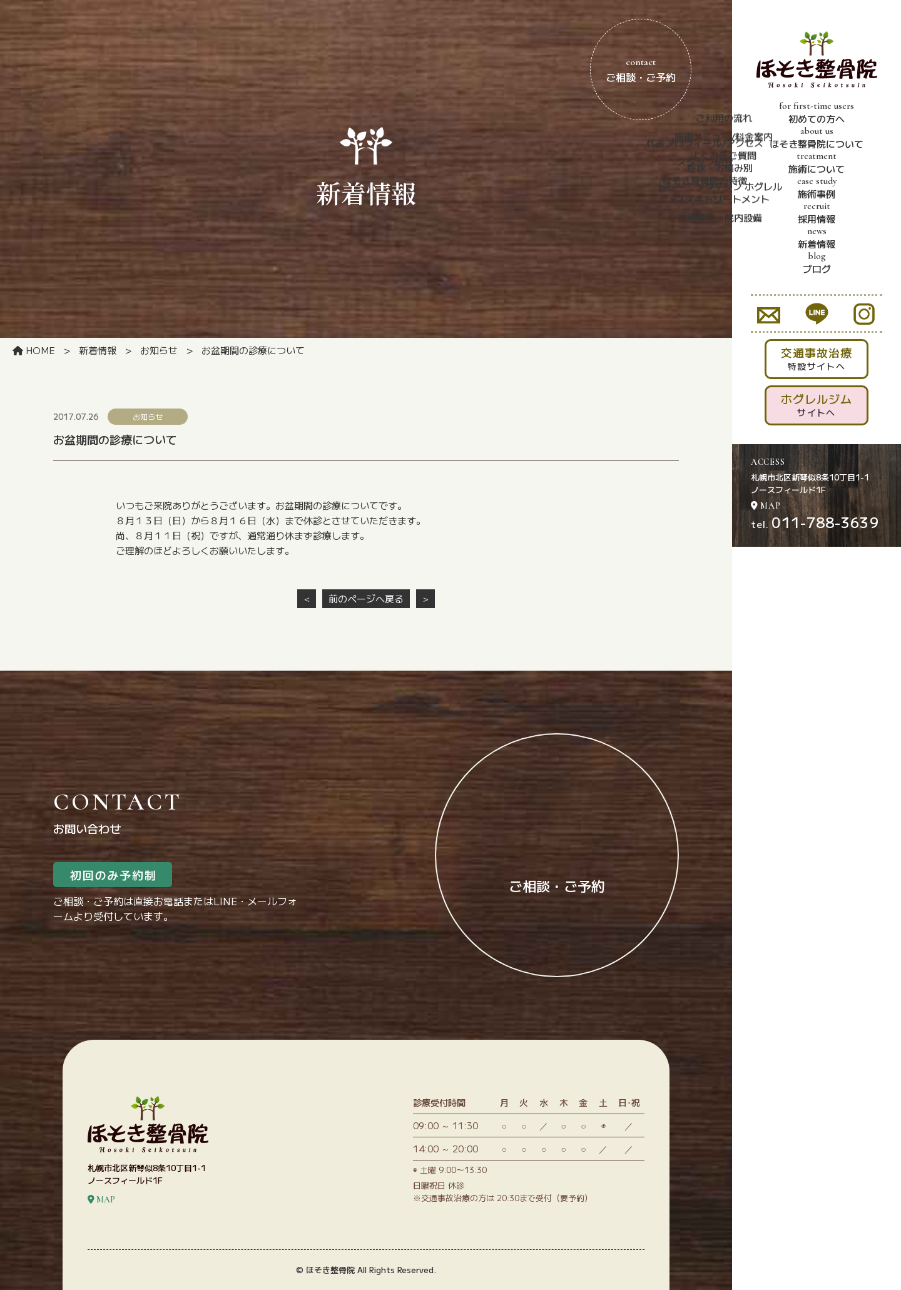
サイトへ (816, 404)
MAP (766, 505)
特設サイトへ (816, 358)
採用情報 (816, 212)
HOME (34, 350)
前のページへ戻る (366, 598)
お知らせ (159, 350)
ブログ (817, 262)
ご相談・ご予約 (641, 69)
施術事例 (817, 187)
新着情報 (816, 237)
